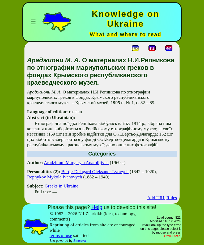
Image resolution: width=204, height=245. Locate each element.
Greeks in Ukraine (61, 186)
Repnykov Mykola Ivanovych (54, 176)
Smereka (79, 241)
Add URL (156, 197)
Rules (172, 197)
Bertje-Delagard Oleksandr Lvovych (95, 171)
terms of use (61, 235)
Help (96, 207)
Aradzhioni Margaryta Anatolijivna (76, 162)
